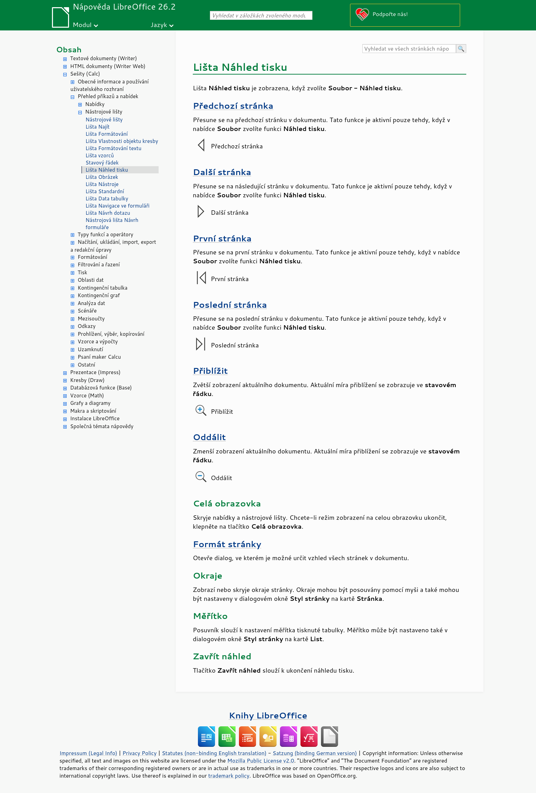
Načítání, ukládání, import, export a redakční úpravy (113, 245)
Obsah (69, 49)
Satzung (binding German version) (315, 753)
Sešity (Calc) (85, 73)
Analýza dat (91, 303)
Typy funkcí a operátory (105, 234)
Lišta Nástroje (102, 184)
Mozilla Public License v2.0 (260, 760)
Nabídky (95, 104)
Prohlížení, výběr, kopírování (111, 334)
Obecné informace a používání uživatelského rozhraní (109, 85)
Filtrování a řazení (99, 264)
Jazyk (158, 24)
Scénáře (87, 310)
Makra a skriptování (93, 410)
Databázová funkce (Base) (101, 387)
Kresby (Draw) (87, 380)
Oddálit (209, 437)
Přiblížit (210, 370)
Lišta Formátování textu (113, 148)
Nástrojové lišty (103, 111)
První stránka (222, 238)
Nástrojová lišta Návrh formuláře (111, 223)
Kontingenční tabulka (103, 287)
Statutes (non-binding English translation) (214, 753)
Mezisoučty (91, 318)
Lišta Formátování (106, 133)
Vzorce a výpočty (98, 341)
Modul (82, 24)
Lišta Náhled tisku (106, 169)
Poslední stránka (230, 304)
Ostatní (86, 364)
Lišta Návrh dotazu (107, 212)
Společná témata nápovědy (101, 426)
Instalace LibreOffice (95, 418)
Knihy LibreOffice (268, 715)
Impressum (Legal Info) (88, 753)
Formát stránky (227, 544)
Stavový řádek (102, 162)
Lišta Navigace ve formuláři (117, 205)
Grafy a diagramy (90, 403)
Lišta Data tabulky (106, 198)
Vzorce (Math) (87, 395)
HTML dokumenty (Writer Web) (108, 66)
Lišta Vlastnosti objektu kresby (121, 141)
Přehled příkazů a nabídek (108, 96)
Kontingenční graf (99, 295)
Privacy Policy (139, 753)
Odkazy (86, 326)
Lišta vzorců (99, 155)
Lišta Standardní (104, 191)
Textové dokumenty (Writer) (103, 58)
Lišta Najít (97, 126)
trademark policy (228, 775)
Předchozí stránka (233, 105)
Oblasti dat (91, 279)
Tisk (82, 272)
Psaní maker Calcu (99, 356)
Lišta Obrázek (101, 177)
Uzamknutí (90, 349)
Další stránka (222, 172)
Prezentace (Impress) (95, 372)
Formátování (92, 257)
